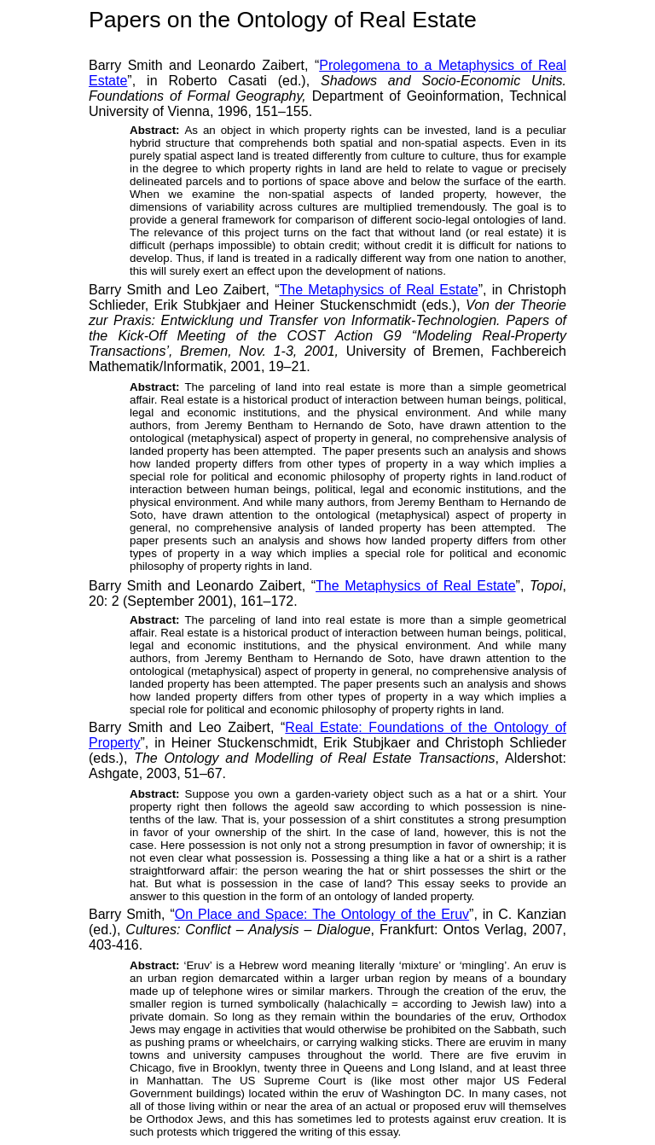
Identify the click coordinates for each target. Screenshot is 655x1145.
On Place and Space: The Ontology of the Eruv (322, 914)
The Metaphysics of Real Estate (379, 289)
